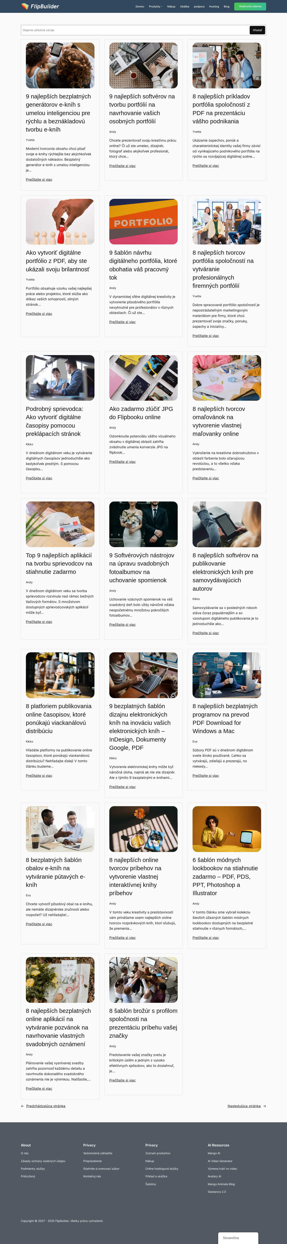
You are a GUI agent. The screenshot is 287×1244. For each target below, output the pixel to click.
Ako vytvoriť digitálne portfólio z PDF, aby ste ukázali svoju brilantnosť (57, 260)
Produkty (154, 6)
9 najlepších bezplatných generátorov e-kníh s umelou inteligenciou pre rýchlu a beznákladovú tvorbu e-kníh (58, 113)
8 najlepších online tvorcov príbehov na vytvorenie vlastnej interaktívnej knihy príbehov (135, 876)
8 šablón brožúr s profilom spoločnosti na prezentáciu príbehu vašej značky (143, 1023)
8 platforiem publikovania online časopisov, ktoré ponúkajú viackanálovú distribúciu (58, 718)
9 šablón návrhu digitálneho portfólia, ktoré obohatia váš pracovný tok (143, 265)
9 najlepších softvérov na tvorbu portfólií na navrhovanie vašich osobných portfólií (142, 108)
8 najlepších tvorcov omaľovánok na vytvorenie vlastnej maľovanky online (219, 421)
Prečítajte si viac (39, 179)
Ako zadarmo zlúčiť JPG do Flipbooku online (141, 412)
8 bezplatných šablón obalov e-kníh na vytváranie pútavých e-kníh (55, 872)
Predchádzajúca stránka (43, 1105)
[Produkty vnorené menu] (161, 6)
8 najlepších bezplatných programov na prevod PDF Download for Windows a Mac (225, 718)
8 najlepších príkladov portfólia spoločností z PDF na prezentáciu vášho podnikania (221, 108)
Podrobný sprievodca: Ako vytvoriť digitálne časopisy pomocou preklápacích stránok (54, 421)
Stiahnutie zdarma (250, 6)
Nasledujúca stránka (247, 1105)
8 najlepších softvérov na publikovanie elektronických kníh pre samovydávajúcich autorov (225, 572)
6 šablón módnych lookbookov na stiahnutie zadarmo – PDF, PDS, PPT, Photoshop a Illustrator (225, 876)
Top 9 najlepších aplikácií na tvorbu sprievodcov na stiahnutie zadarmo (59, 563)
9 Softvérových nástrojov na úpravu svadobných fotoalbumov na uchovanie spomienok (141, 567)
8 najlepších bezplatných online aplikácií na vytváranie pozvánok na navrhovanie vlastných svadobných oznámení (58, 1027)
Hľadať (257, 30)
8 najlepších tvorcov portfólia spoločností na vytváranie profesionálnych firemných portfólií (223, 269)
